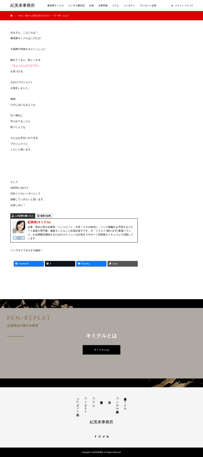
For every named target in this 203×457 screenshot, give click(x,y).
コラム (115, 5)
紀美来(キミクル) (39, 222)
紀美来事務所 (22, 5)
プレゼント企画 (148, 5)
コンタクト (129, 5)
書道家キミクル (55, 5)
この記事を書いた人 (24, 216)
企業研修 (103, 5)
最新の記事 (45, 216)
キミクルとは (101, 349)
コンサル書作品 (76, 5)
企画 (91, 5)
